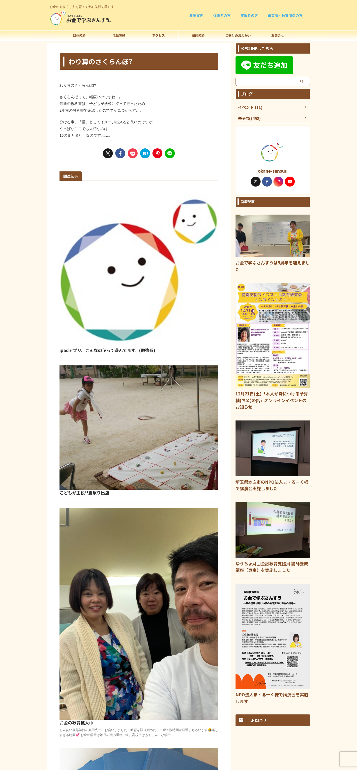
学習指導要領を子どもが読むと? (166, 455)
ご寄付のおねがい (238, 35)
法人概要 (178, 720)
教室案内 (196, 15)
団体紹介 (79, 35)
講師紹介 (198, 35)
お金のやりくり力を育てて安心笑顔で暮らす (178, 730)
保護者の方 (222, 15)
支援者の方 (249, 15)
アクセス (158, 35)
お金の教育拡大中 (153, 346)
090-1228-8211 (179, 757)
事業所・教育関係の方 (285, 15)
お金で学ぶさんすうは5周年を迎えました (268, 262)
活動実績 (119, 35)
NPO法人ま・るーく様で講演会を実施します (271, 675)
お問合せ (277, 35)
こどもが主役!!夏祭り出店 (161, 278)
